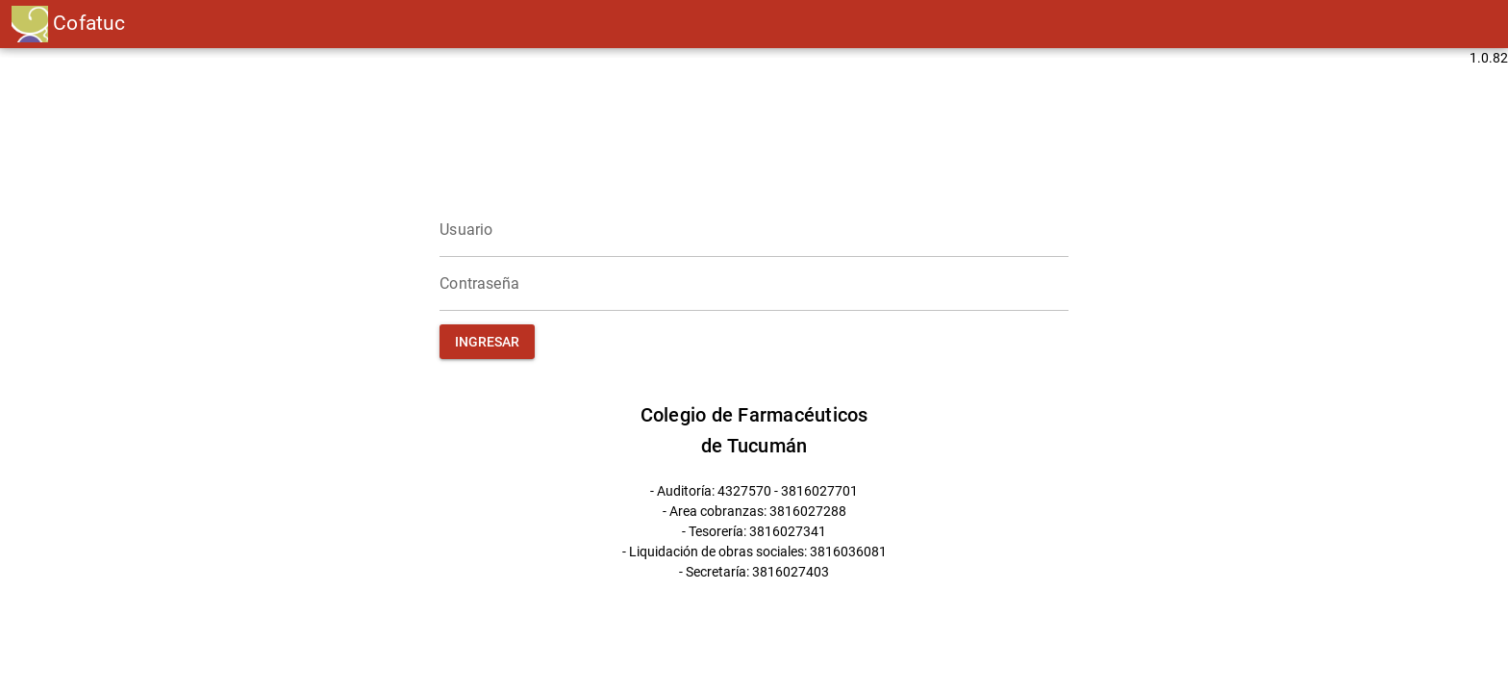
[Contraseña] (754, 284)
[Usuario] (754, 230)
